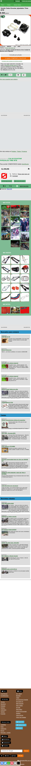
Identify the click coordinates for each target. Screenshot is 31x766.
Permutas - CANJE (5, 732)
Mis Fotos (6, 202)
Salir (20, 755)
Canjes (3, 415)
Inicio (7, 755)
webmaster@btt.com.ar (24, 760)
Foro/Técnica (4, 693)
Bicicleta (5, 699)
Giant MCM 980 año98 (8, 503)
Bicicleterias (6, 739)
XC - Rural (19, 693)
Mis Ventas (7, 252)
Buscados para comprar (10, 332)
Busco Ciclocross (6, 350)
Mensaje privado (6, 181)
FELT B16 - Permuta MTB (8, 433)
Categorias (3, 728)
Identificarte (25, 164)
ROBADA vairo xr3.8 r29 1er (9, 569)
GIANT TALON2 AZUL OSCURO (10, 542)
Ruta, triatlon (19, 705)
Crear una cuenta (26, 1)
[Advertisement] (15, 96)
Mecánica (3, 704)
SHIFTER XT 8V (6, 336)
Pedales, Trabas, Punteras (19, 151)
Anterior (4, 115)
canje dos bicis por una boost (10, 485)
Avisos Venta (17, 5)
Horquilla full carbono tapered (10, 363)
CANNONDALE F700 (7, 402)
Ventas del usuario (20, 181)
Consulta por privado (15, 55)
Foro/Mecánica (4, 695)
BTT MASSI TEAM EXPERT (9, 529)
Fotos (8, 5)
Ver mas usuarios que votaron (9, 79)
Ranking (18, 713)
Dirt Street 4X (19, 701)
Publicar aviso (21, 725)
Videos (4, 736)
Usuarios (5, 745)
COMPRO (3, 724)
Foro (2, 5)
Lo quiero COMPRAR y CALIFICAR (15, 58)
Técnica (3, 702)
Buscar (2, 730)
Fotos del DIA (19, 715)
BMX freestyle (19, 703)
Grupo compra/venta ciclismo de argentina (13, 420)
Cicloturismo (6, 742)
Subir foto (20, 722)
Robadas (3, 706)
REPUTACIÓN (24, 186)
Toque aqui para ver (10, 48)
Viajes (17, 697)
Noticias (3, 708)
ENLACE (9, 189)
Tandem (3, 711)
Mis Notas (6, 304)
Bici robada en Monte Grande (10, 556)
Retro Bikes (19, 709)
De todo (18, 707)
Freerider (3, 713)
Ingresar (18, 1)
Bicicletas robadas (8, 498)
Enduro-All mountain (21, 711)
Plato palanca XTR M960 (8, 446)
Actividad (15, 176)
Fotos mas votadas (21, 717)
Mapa (14, 755)
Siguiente (27, 115)
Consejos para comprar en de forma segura (12, 61)
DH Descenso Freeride (22, 699)
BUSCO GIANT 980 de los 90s (10, 389)
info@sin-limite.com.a (11, 65)
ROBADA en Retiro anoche (9, 516)
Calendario (3, 710)
